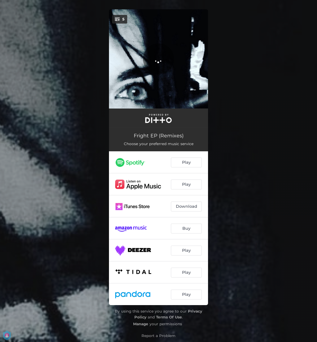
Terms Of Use (169, 317)
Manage (140, 324)
